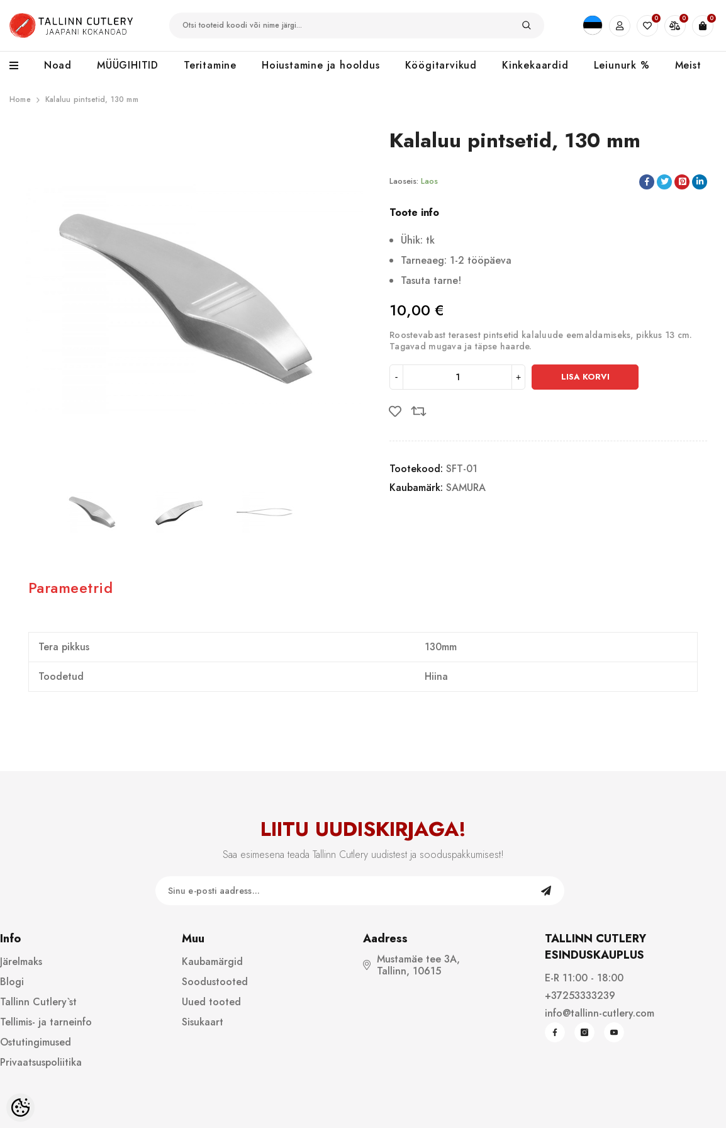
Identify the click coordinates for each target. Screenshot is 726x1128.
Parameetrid (70, 588)
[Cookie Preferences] (20, 1107)
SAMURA (466, 487)
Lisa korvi (585, 377)
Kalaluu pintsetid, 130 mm (91, 99)
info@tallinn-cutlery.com (599, 1013)
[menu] (20, 66)
